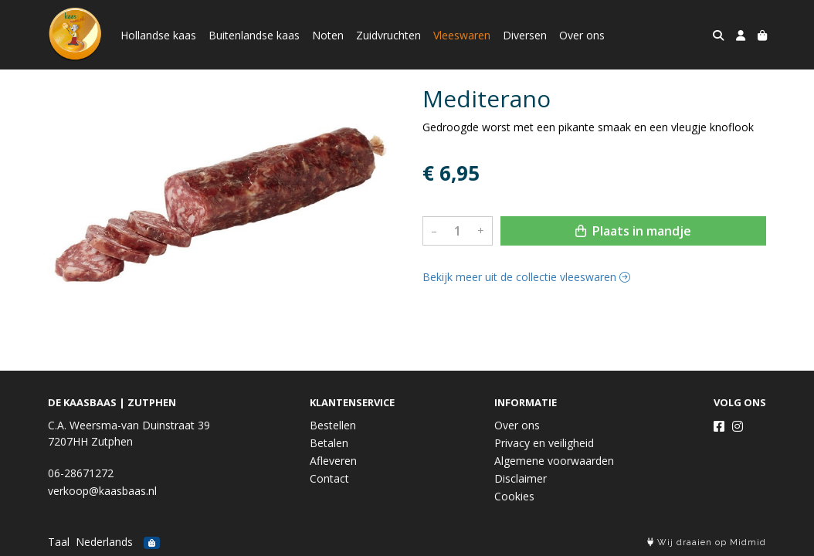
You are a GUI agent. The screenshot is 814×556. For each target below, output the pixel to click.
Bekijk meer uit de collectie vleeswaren (526, 277)
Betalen (329, 443)
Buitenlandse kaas (254, 35)
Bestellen (333, 425)
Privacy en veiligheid (544, 443)
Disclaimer (520, 478)
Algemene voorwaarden (554, 460)
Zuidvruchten (388, 35)
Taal (59, 541)
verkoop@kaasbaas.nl (102, 490)
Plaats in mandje (633, 230)
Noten (328, 35)
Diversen (525, 35)
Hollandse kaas (158, 35)
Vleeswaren (461, 35)
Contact (329, 478)
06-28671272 (81, 473)
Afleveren (333, 460)
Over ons (582, 35)
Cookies (514, 496)
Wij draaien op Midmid (706, 542)
